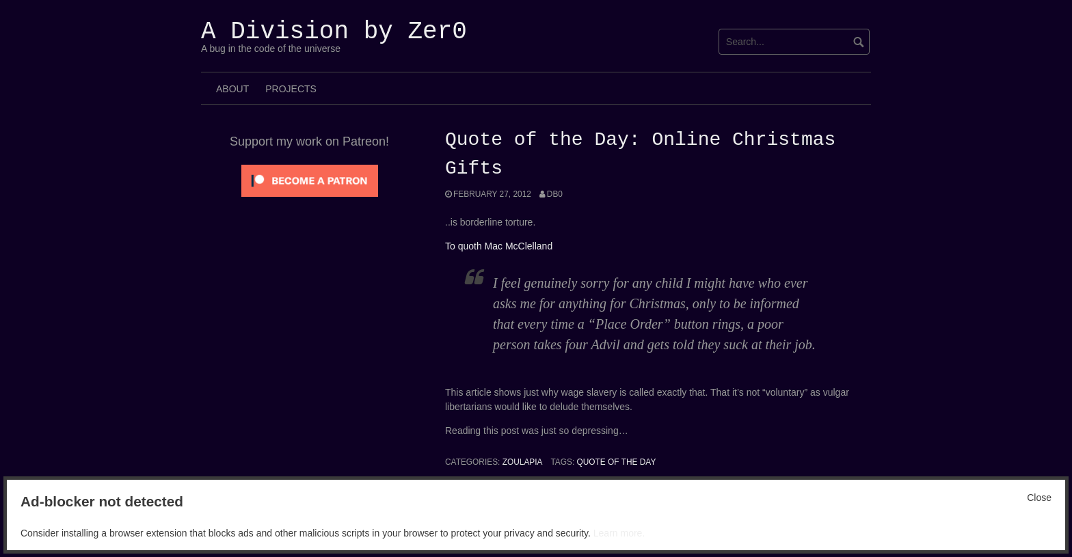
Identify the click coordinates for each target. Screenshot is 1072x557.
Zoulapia (522, 462)
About (232, 88)
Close (1039, 497)
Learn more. (619, 533)
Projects (291, 88)
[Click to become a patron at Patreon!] (309, 179)
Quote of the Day (616, 462)
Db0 (555, 194)
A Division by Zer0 (334, 32)
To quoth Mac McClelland (498, 246)
